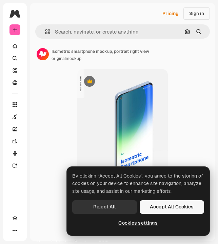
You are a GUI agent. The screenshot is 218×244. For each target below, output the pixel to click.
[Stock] (14, 70)
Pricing (170, 14)
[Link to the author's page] (43, 54)
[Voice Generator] (14, 153)
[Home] (14, 46)
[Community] (14, 82)
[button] (45, 31)
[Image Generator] (14, 129)
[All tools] (14, 104)
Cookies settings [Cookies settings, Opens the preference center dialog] (138, 223)
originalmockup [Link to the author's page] (66, 58)
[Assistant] (14, 165)
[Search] (14, 58)
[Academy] (14, 218)
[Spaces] (14, 116)
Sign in (196, 13)
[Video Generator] (14, 141)
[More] (14, 230)
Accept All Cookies (172, 207)
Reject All (104, 207)
